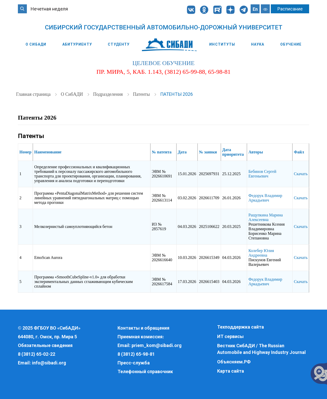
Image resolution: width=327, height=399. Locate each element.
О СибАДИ (36, 44)
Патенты (142, 94)
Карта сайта (230, 371)
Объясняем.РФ (234, 361)
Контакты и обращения (143, 328)
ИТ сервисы (230, 336)
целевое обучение (163, 63)
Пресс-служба (134, 362)
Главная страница (34, 94)
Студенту (119, 44)
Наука (257, 44)
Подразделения (108, 94)
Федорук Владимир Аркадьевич (265, 197)
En (255, 9)
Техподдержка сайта (240, 327)
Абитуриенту (77, 44)
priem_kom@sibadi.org (157, 345)
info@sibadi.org (49, 362)
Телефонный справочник (145, 371)
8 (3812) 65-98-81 (136, 354)
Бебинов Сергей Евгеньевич (262, 173)
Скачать (301, 174)
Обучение (290, 44)
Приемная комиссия (140, 336)
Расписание (290, 9)
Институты (222, 44)
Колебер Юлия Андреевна (261, 252)
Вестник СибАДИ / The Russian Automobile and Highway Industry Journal (261, 349)
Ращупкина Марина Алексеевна (265, 217)
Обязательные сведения (45, 345)
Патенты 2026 (176, 94)
